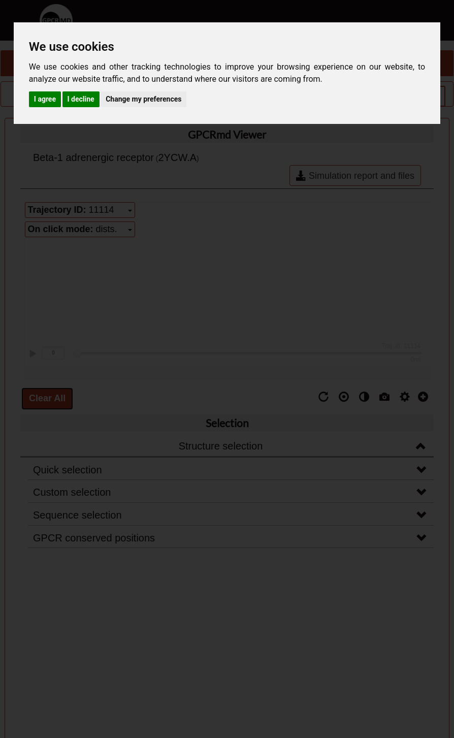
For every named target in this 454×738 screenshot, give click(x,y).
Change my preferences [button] (143, 99)
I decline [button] (81, 99)
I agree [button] (45, 99)
